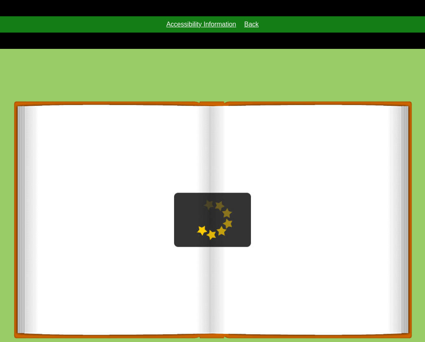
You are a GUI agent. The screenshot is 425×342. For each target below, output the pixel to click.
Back (251, 24)
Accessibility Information (201, 24)
